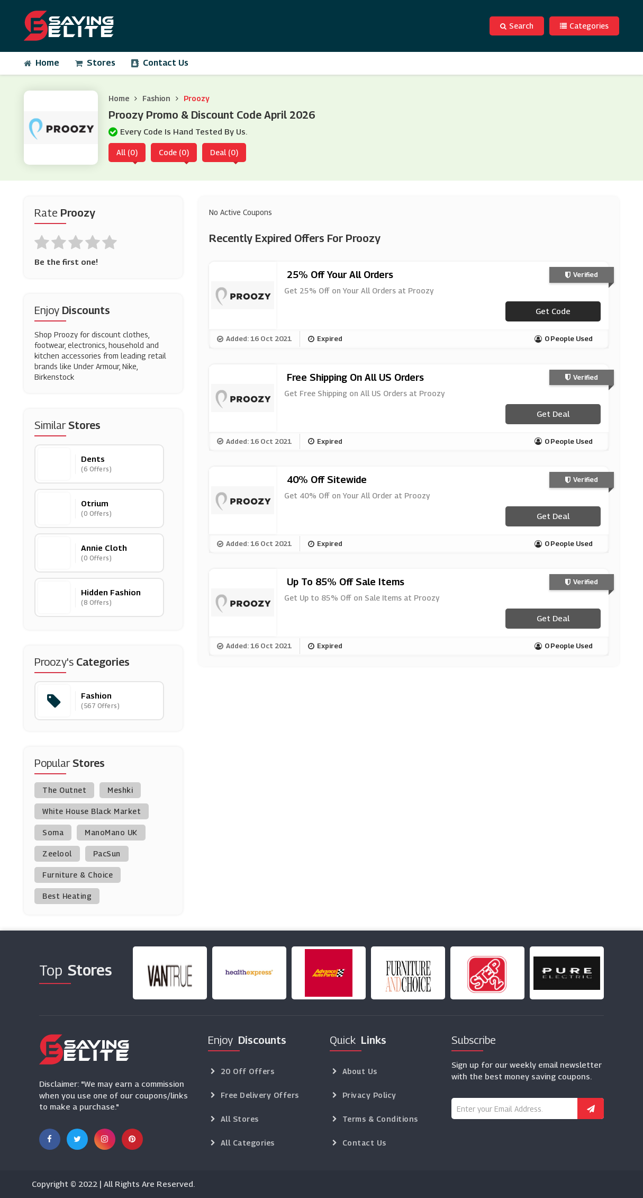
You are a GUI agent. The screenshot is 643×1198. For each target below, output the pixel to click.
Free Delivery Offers (260, 1094)
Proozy (197, 98)
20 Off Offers (248, 1071)
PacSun (107, 853)
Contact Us (159, 63)
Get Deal (553, 413)
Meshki (120, 789)
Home (41, 63)
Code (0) (174, 152)
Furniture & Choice (77, 874)
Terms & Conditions (380, 1118)
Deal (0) (224, 152)
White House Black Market (91, 811)
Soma (53, 832)
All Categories (248, 1142)
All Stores (240, 1118)
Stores (95, 63)
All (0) (127, 152)
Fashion (156, 98)
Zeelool (57, 853)
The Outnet (64, 789)
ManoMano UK (111, 832)
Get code (553, 311)
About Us (359, 1071)
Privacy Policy (369, 1094)
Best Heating (67, 895)
